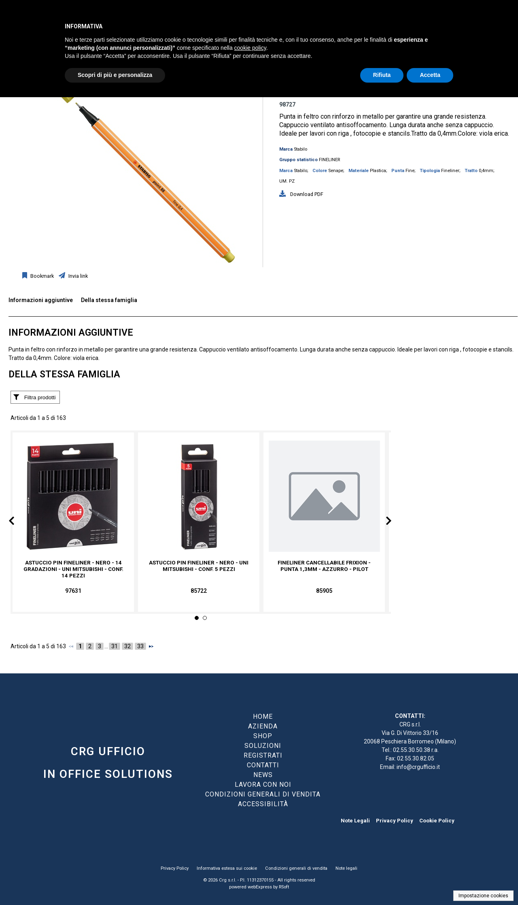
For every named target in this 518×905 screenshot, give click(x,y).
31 (114, 646)
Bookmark (41, 276)
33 (140, 646)
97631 (73, 591)
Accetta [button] (430, 75)
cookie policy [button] (250, 48)
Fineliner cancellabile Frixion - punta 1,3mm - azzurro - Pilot (324, 566)
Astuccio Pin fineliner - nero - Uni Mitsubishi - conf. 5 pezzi (198, 566)
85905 (324, 591)
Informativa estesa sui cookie (227, 868)
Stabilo (300, 149)
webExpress (260, 887)
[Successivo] (151, 646)
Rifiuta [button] (382, 75)
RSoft (284, 887)
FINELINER (329, 159)
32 (127, 646)
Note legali (346, 868)
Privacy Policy (394, 821)
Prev (18, 522)
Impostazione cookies (483, 896)
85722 (199, 591)
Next (383, 522)
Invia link (77, 276)
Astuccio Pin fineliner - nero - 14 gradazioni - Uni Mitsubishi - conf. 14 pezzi (73, 569)
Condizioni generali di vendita (296, 868)
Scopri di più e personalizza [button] (115, 75)
